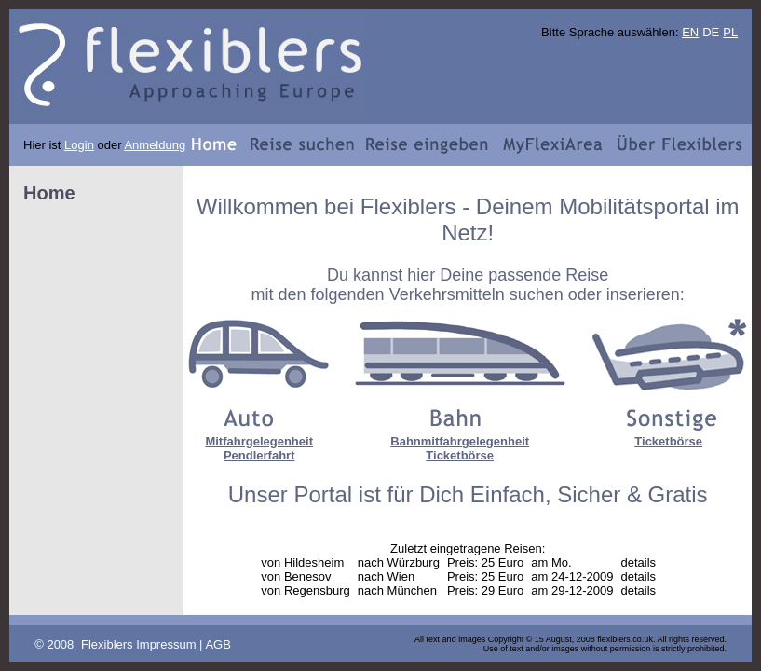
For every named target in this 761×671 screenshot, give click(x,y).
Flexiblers (408, 206)
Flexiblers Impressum (139, 644)
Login (79, 145)
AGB (217, 644)
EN (690, 32)
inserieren (643, 294)
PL (730, 32)
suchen (537, 294)
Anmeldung (154, 145)
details (638, 562)
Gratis (678, 494)
